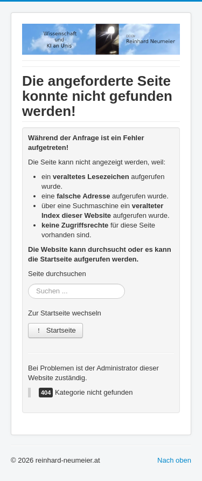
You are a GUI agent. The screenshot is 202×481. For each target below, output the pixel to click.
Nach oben (174, 460)
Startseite (55, 330)
